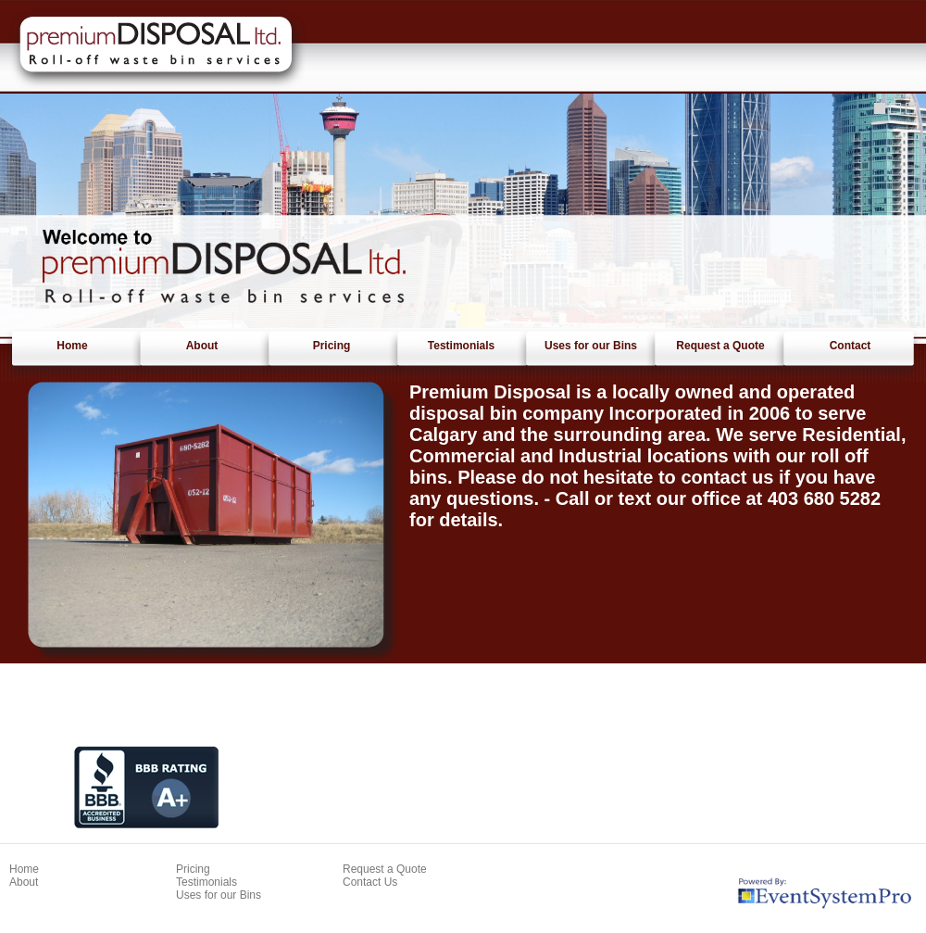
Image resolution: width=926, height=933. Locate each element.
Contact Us (370, 882)
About (202, 345)
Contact (850, 345)
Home (71, 345)
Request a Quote (720, 345)
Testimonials (461, 345)
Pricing (332, 345)
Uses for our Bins (590, 345)
